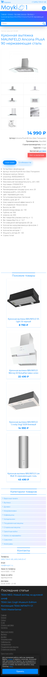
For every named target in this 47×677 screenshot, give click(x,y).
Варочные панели (11, 498)
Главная (3, 615)
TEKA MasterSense (11, 609)
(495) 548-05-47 (20, 559)
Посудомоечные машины (13, 523)
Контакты (4, 628)
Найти (44, 24)
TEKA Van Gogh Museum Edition (19, 602)
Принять (20, 671)
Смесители (8, 540)
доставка (42, 151)
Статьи (3, 620)
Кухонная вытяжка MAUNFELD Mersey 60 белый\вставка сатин (23, 371)
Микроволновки (10, 511)
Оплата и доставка (7, 625)
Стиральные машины (12, 527)
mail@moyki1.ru (7, 565)
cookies (10, 659)
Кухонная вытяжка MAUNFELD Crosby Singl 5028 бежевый (23, 423)
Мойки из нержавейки (12, 535)
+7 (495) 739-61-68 (39, 2)
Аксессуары (8, 544)
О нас (3, 623)
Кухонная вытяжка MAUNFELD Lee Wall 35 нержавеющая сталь (24, 474)
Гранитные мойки (10, 531)
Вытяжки (7, 502)
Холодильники (9, 519)
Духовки (7, 507)
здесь (11, 666)
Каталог (3, 618)
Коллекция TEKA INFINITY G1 (17, 605)
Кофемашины (9, 515)
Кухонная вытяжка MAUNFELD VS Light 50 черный (23, 320)
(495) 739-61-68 (7, 559)
